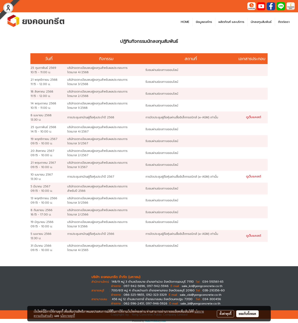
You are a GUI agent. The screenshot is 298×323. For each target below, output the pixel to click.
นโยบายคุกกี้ (67, 316)
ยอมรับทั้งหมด (247, 314)
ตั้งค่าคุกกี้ (225, 314)
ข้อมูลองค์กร (204, 22)
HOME (185, 22)
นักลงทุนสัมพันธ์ (261, 22)
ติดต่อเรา (284, 22)
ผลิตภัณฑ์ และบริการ (231, 22)
